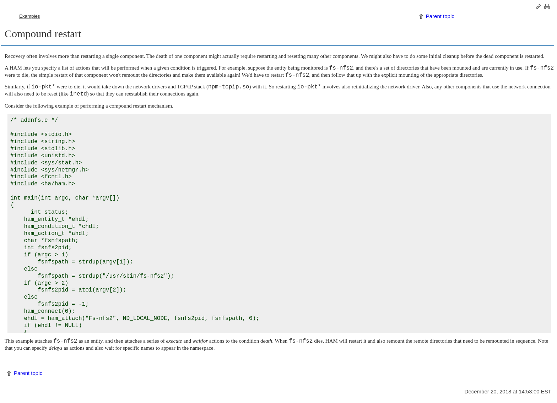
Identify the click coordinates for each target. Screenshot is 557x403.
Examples (29, 16)
